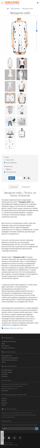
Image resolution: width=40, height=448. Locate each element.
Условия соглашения (8, 348)
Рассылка (4, 376)
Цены (3, 344)
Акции (4, 362)
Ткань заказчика (10, 163)
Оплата (4, 401)
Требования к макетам (9, 341)
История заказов (7, 372)
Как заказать (6, 346)
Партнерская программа (9, 360)
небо (11, 328)
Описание (13, 187)
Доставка (4, 403)
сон (15, 328)
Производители (7, 356)
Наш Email (5, 390)
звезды (6, 328)
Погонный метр (10, 172)
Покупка (4, 398)
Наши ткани (9, 160)
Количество (8, 166)
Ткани (7, 157)
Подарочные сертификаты (10, 358)
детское (20, 328)
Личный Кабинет (7, 370)
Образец (8, 169)
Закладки (4, 374)
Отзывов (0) (25, 187)
